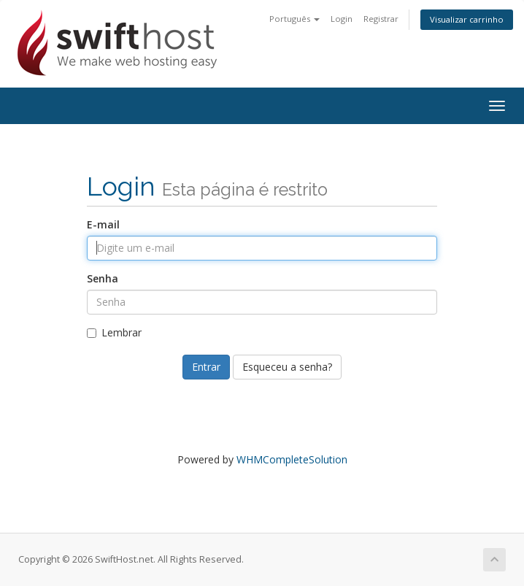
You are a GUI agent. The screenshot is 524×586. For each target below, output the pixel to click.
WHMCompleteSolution (291, 459)
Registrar (380, 18)
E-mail (103, 224)
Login (341, 18)
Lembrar (114, 332)
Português (294, 18)
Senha (102, 278)
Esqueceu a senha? (287, 367)
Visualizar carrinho (467, 19)
